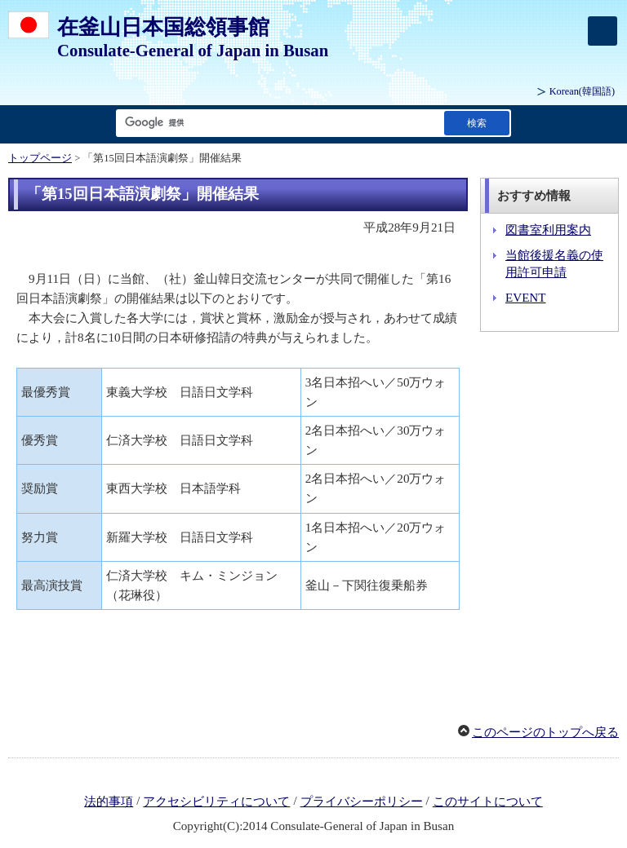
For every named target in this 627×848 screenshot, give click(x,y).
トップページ (40, 158)
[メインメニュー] (602, 31)
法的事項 (108, 801)
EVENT (525, 297)
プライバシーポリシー (361, 801)
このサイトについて (488, 801)
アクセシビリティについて (216, 801)
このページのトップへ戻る (545, 732)
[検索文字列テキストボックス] (277, 123)
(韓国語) (582, 91)
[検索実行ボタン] (476, 123)
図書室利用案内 (548, 229)
